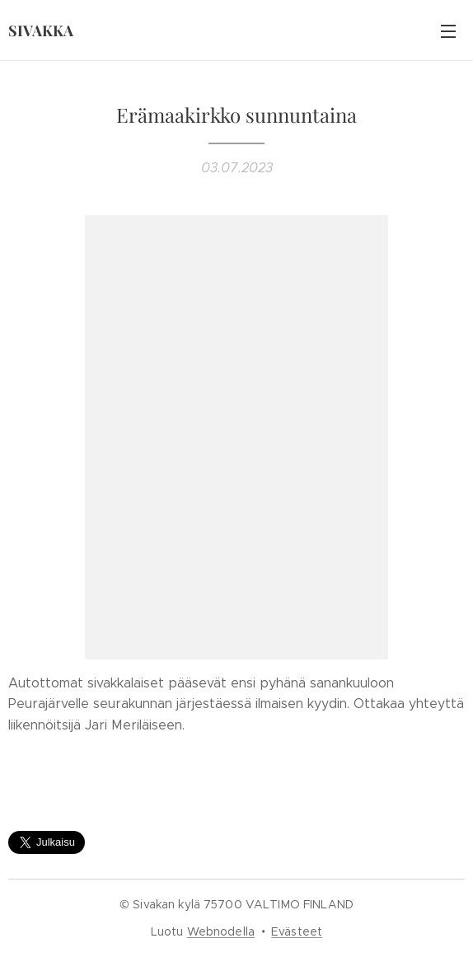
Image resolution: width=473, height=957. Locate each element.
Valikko (448, 31)
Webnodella (221, 931)
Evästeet (296, 931)
